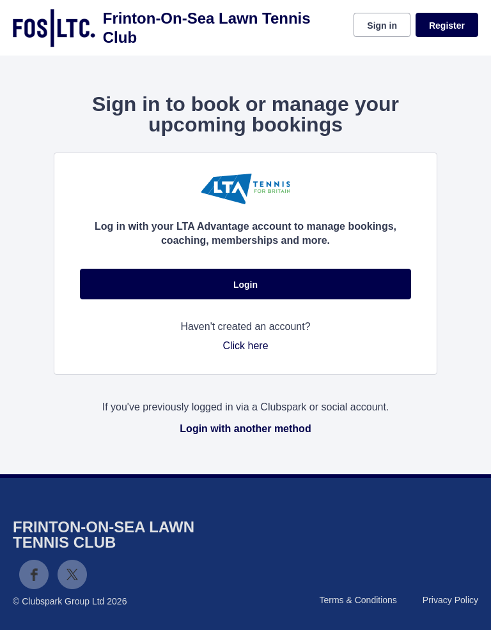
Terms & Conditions (357, 600)
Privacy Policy (450, 600)
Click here (245, 345)
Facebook (34, 574)
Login (245, 285)
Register (447, 25)
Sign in (382, 25)
